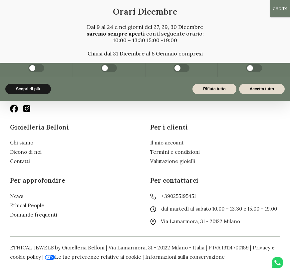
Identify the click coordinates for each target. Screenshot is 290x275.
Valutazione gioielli (172, 161)
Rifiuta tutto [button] (214, 89)
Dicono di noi (26, 152)
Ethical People (27, 205)
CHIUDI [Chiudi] (280, 8)
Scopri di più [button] (28, 89)
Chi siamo (21, 142)
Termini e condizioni (175, 152)
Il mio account (167, 142)
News (16, 196)
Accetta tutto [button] (262, 89)
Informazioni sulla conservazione (185, 257)
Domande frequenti (33, 215)
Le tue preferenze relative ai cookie (93, 257)
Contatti (20, 161)
